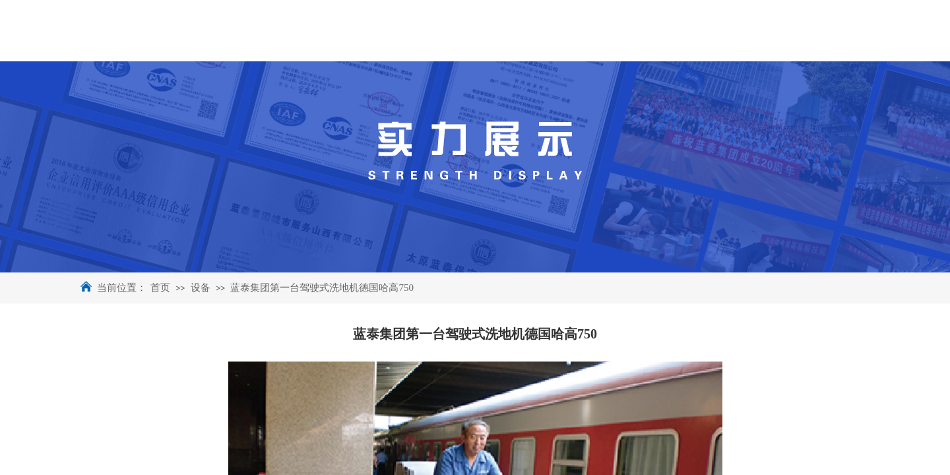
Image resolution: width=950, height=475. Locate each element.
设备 (200, 287)
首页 (160, 287)
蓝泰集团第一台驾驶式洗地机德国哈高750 (322, 287)
